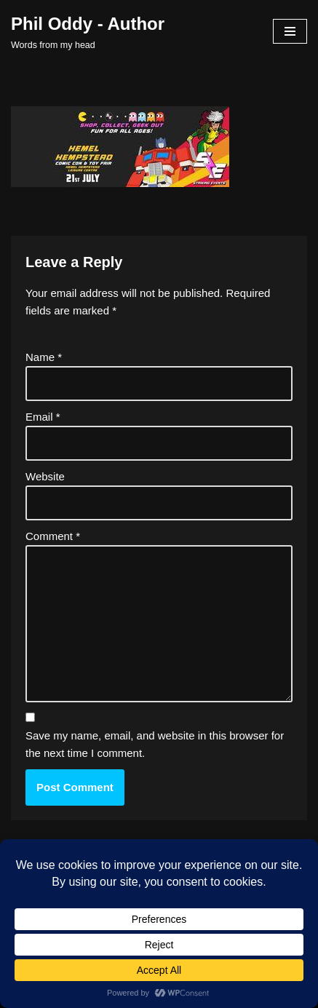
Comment (52, 536)
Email (42, 416)
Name (43, 357)
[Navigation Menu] (290, 31)
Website (45, 476)
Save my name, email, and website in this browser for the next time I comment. (154, 744)
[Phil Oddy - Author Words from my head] (87, 31)
